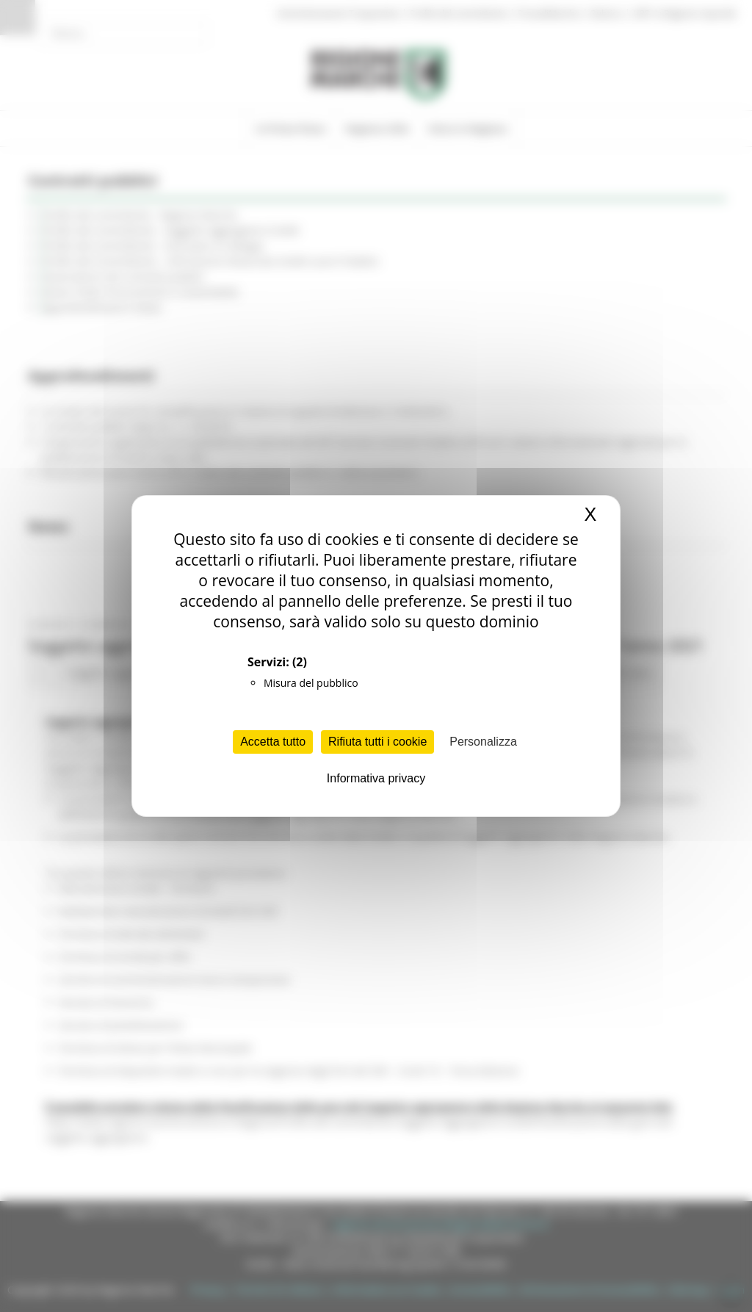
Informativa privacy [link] (376, 778)
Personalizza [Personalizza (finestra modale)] (483, 741)
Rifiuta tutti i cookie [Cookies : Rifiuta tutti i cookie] (377, 741)
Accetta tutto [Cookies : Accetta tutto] (273, 741)
